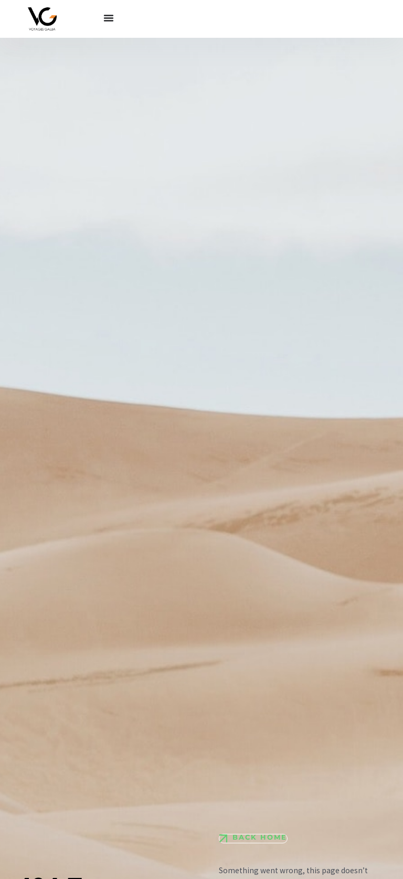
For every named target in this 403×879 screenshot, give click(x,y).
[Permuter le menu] (108, 18)
